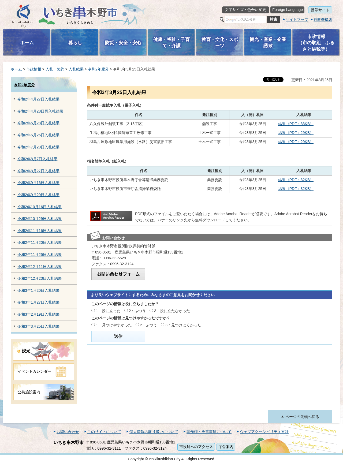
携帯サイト (320, 10)
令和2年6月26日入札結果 (38, 135)
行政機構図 (323, 19)
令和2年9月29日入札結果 (38, 195)
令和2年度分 (98, 69)
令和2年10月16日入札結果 (39, 207)
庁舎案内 (225, 447)
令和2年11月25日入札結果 (39, 254)
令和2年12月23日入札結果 (39, 278)
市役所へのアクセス (196, 447)
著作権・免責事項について (209, 432)
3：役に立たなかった (172, 311)
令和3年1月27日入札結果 (38, 302)
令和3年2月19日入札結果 (38, 314)
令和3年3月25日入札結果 (38, 326)
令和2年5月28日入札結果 (38, 123)
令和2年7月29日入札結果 (38, 147)
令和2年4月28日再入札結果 (40, 111)
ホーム (16, 69)
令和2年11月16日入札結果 (39, 231)
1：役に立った (108, 311)
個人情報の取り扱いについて (153, 432)
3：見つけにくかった (183, 325)
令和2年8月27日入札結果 (38, 171)
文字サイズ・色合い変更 (245, 10)
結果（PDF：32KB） (296, 180)
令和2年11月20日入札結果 (39, 242)
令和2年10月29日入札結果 (39, 218)
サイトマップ (297, 19)
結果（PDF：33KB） (296, 124)
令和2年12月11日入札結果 (39, 266)
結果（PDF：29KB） (296, 132)
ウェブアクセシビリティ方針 (264, 432)
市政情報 (33, 69)
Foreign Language (287, 10)
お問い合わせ (68, 432)
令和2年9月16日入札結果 (38, 183)
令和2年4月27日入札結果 (38, 99)
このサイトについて (104, 432)
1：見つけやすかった (114, 325)
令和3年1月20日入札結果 (38, 290)
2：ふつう (137, 311)
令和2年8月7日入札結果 (37, 159)
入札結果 (76, 69)
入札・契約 (55, 69)
